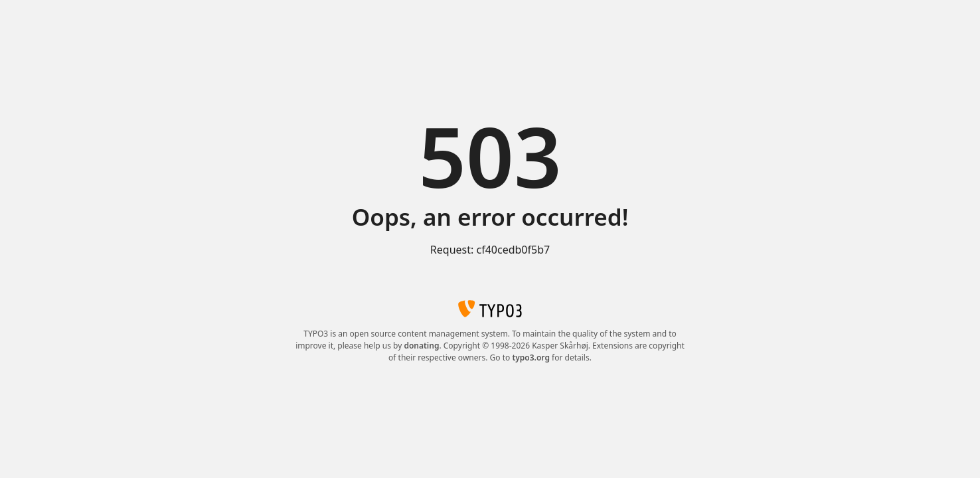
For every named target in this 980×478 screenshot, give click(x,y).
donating (421, 345)
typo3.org (531, 357)
